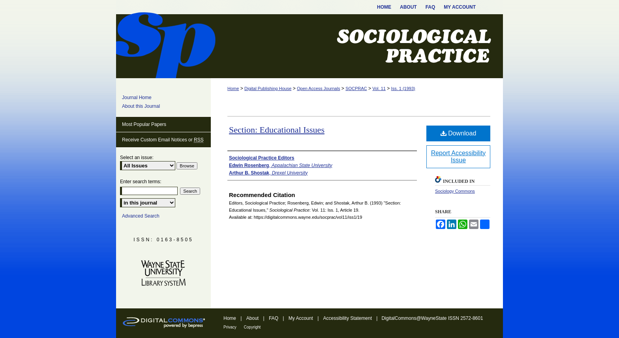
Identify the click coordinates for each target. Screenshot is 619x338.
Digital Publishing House (267, 88)
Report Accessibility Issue (458, 156)
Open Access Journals (318, 88)
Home (233, 88)
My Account (301, 318)
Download (458, 133)
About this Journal (141, 106)
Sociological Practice (309, 46)
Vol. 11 (379, 88)
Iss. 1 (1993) (403, 88)
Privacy (230, 327)
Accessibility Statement (348, 318)
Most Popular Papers (144, 124)
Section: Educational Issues (277, 130)
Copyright (252, 327)
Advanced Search (140, 216)
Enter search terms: (140, 181)
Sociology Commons (455, 191)
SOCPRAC (356, 88)
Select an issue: (137, 157)
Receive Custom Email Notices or (163, 140)
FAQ (274, 318)
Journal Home (137, 97)
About (253, 318)
